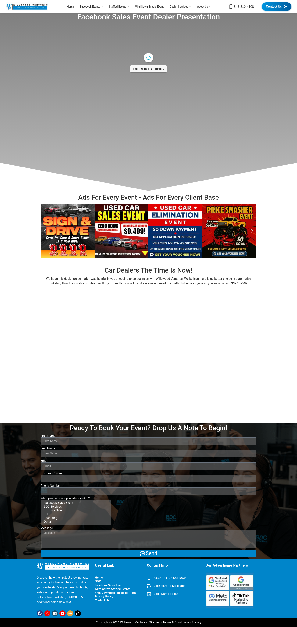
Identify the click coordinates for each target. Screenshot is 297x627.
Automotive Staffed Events (112, 589)
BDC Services (75, 507)
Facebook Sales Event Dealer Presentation (148, 16)
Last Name (48, 448)
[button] (44, 230)
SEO (75, 514)
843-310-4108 (244, 6)
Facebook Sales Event (88, 283)
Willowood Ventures (169, 278)
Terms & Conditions (176, 622)
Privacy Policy (104, 596)
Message (47, 528)
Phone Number (51, 485)
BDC (98, 581)
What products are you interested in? (65, 498)
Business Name (51, 473)
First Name (48, 435)
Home (70, 6)
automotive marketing (51, 597)
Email (44, 460)
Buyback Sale (75, 510)
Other (75, 522)
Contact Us (102, 600)
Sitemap (154, 622)
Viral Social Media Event (149, 6)
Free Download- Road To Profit (115, 593)
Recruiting (75, 518)
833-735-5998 (239, 283)
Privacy (196, 622)
